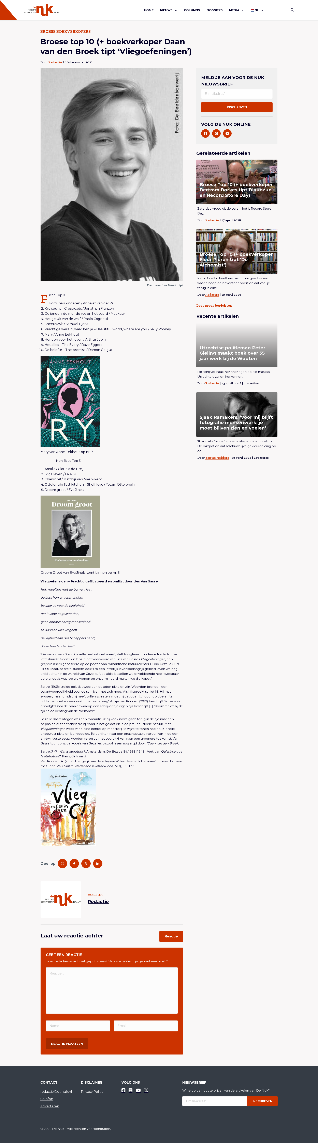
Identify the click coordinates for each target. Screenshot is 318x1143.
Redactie (55, 62)
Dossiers (215, 10)
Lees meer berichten (214, 305)
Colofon (46, 1099)
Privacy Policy (92, 1092)
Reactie (171, 936)
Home (149, 10)
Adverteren (49, 1106)
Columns (192, 10)
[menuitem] (149, 10)
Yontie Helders (217, 458)
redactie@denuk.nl (56, 1092)
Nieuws (166, 10)
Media (234, 10)
